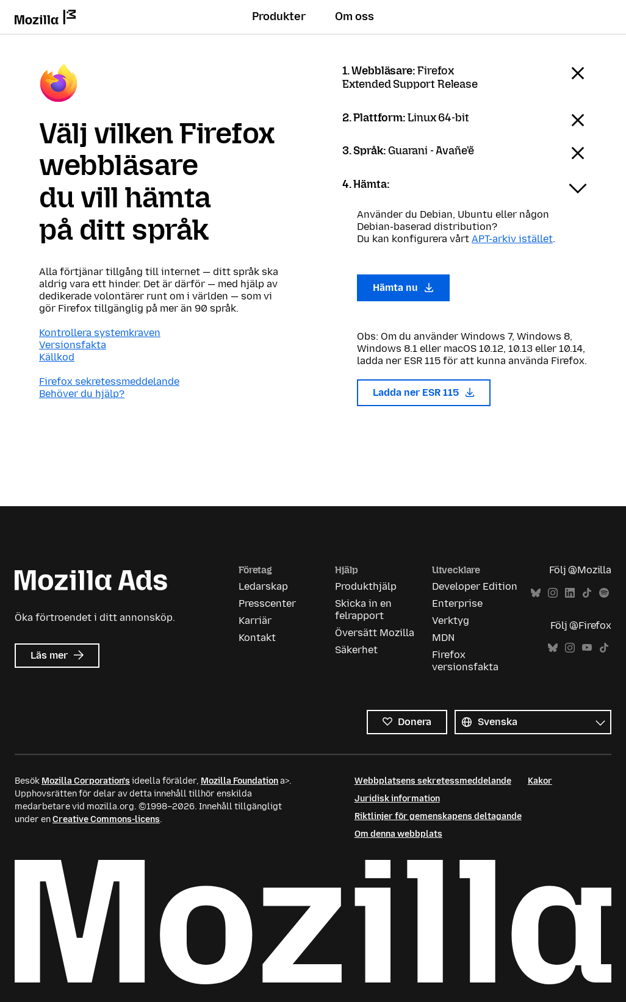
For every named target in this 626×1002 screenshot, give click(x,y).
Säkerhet (356, 650)
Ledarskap (263, 586)
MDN (443, 637)
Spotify (604, 593)
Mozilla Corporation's (85, 781)
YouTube (587, 648)
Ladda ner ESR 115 (424, 392)
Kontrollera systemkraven (99, 332)
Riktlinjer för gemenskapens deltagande (438, 816)
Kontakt (257, 637)
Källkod (56, 357)
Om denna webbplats (398, 834)
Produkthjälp (366, 586)
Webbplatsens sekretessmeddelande (432, 781)
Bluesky (535, 593)
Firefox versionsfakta (465, 661)
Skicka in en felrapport (363, 609)
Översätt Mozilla (374, 633)
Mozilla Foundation (239, 781)
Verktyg (450, 620)
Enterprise (457, 603)
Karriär (255, 620)
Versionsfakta (72, 345)
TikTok (587, 593)
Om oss (354, 16)
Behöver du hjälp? (81, 393)
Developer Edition (474, 586)
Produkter (279, 16)
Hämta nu (403, 287)
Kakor (540, 781)
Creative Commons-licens (106, 819)
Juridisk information (397, 798)
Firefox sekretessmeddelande (109, 381)
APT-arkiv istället (512, 239)
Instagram (552, 593)
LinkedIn (570, 593)
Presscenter (267, 603)
